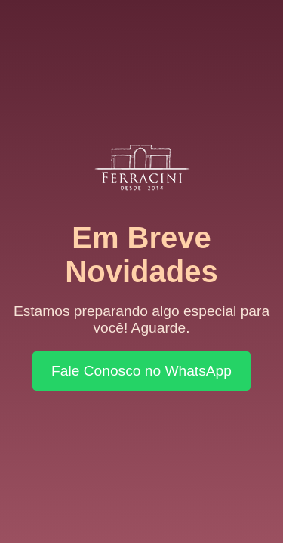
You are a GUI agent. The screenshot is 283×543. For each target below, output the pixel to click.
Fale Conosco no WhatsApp (141, 371)
